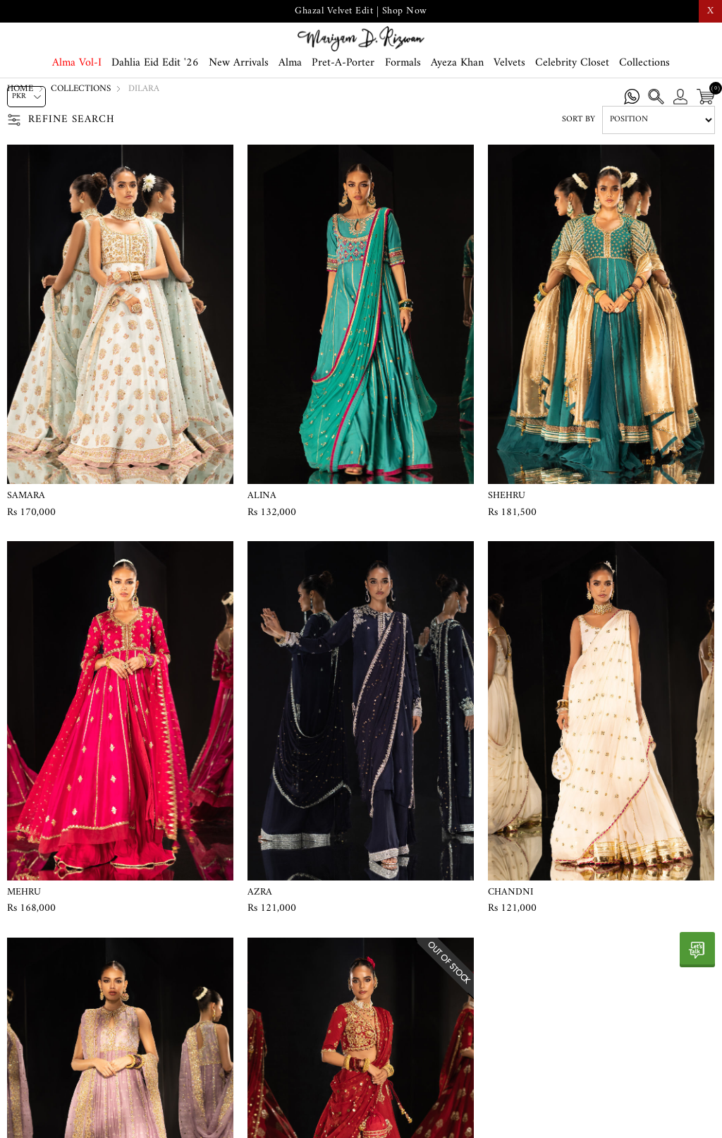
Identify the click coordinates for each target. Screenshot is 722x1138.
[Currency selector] (26, 96)
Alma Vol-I (77, 100)
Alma (290, 100)
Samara (26, 540)
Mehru (24, 937)
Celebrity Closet (572, 100)
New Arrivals (239, 100)
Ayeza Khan (457, 100)
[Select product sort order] (658, 164)
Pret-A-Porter (343, 100)
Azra (259, 937)
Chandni (510, 937)
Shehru (506, 540)
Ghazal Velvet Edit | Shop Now (361, 11)
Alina (261, 540)
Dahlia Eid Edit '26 (155, 100)
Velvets (509, 100)
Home (20, 133)
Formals (403, 100)
